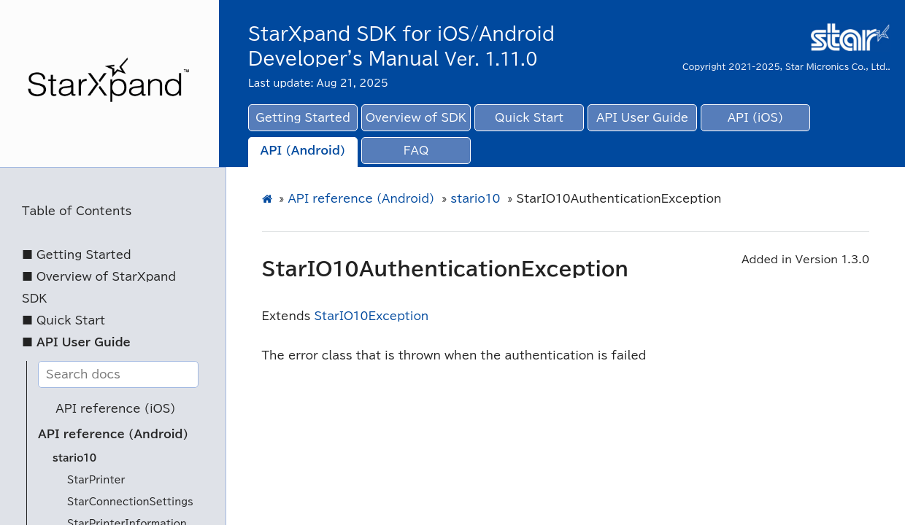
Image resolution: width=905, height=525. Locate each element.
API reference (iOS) (115, 408)
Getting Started (302, 117)
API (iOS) (756, 117)
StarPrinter (96, 480)
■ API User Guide (76, 342)
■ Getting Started (76, 254)
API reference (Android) (113, 434)
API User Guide (642, 117)
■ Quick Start (63, 320)
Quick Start (529, 117)
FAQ (416, 150)
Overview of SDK (416, 117)
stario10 (74, 458)
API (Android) (303, 150)
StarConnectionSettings (130, 502)
